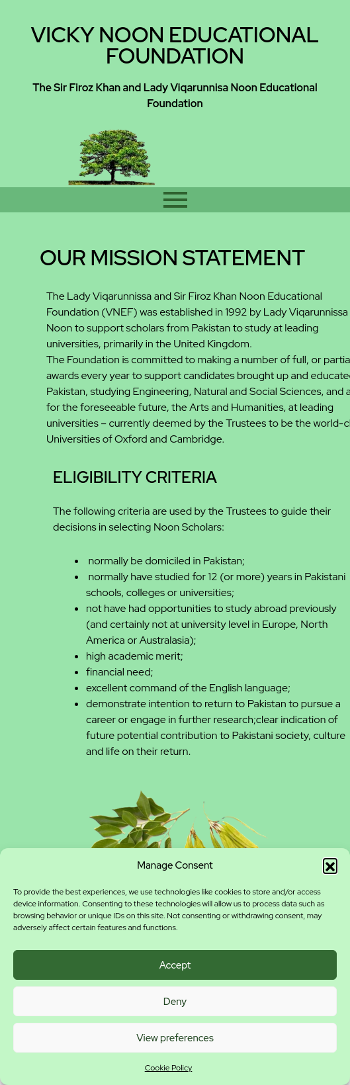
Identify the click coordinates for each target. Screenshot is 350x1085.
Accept (175, 965)
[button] (330, 865)
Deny (175, 1001)
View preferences (175, 1038)
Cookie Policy (169, 1068)
